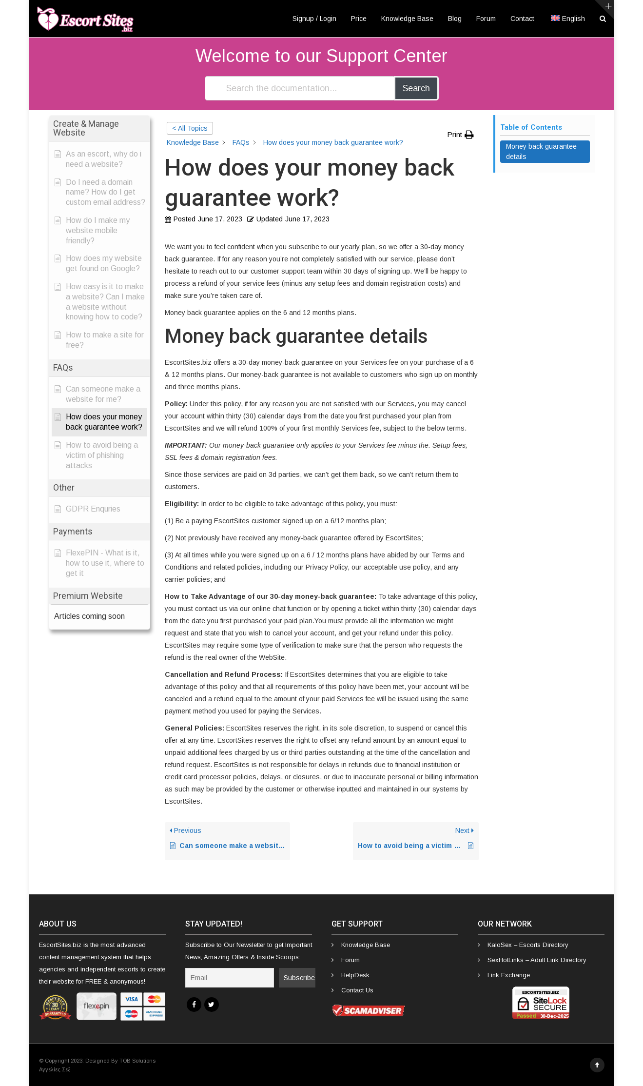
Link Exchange (508, 975)
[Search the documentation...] (300, 88)
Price (359, 18)
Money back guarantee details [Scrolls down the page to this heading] (541, 151)
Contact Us (357, 990)
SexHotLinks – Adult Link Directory (536, 960)
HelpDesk (355, 975)
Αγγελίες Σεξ (54, 1069)
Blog (455, 18)
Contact (522, 18)
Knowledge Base (407, 18)
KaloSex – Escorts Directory (527, 944)
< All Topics (190, 128)
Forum (486, 18)
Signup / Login (314, 18)
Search (416, 88)
